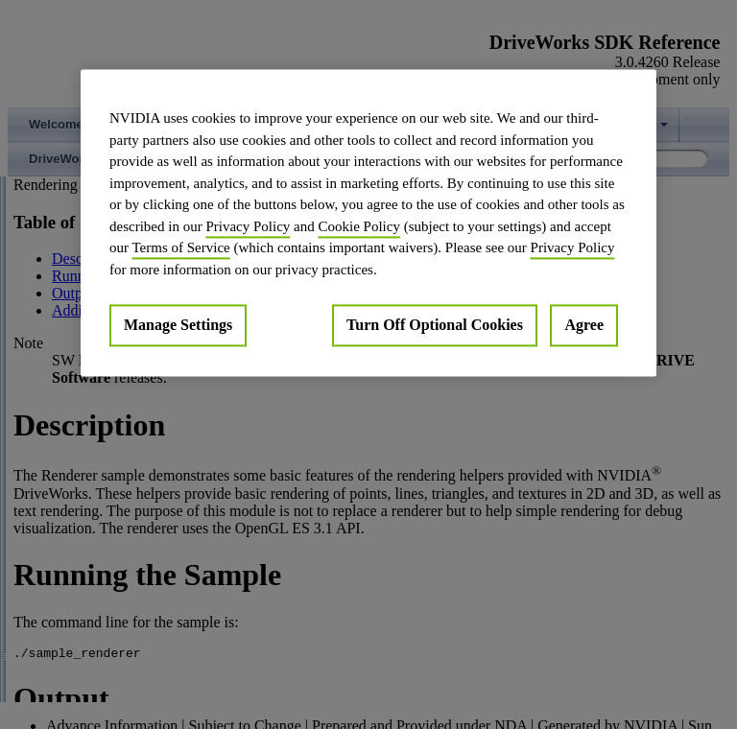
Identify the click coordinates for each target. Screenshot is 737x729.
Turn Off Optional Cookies (434, 325)
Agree (584, 325)
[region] (368, 222)
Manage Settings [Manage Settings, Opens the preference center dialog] (178, 325)
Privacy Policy (247, 226)
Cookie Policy (358, 226)
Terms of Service (180, 247)
